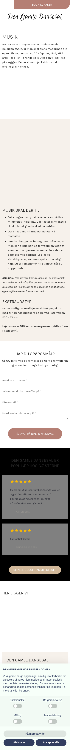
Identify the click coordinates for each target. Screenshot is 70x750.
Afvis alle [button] (19, 742)
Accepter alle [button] (51, 742)
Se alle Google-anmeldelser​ (35, 570)
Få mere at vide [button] (35, 733)
